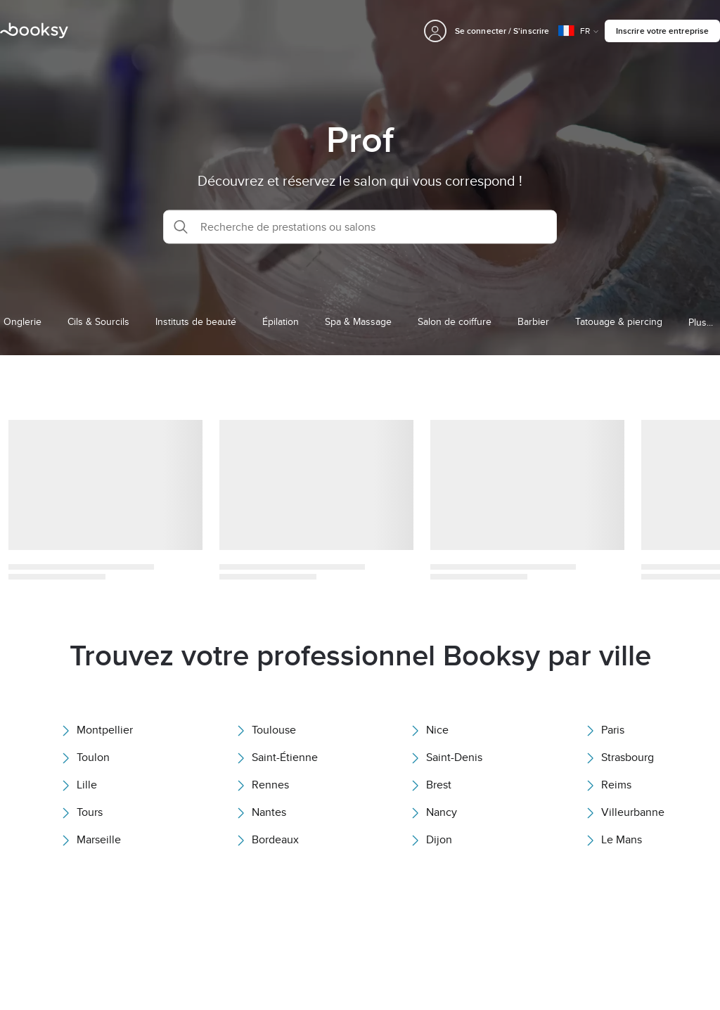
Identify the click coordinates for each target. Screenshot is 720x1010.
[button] (360, 226)
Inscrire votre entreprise (662, 31)
